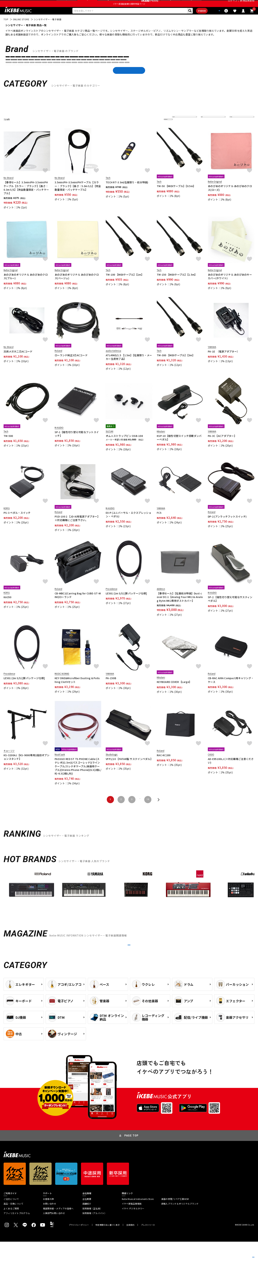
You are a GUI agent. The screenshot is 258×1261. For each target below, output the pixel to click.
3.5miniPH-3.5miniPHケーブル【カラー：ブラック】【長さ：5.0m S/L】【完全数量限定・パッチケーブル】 (78, 196)
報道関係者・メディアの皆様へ (58, 1227)
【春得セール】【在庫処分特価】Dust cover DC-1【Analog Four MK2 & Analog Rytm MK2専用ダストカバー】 (180, 607)
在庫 (206, 129)
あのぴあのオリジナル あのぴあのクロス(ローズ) (230, 198)
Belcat (138, 71)
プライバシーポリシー (79, 1244)
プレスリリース (148, 1244)
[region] (129, 901)
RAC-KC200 (164, 765)
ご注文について (11, 1218)
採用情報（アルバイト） (94, 1232)
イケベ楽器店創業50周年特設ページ (129, 11)
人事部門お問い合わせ (54, 1232)
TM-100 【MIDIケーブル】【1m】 (125, 285)
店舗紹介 (86, 1223)
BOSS (150, 71)
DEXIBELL (234, 71)
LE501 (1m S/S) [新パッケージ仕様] (126, 603)
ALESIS (20, 71)
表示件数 (236, 129)
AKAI (9, 71)
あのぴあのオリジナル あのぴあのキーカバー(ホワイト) (230, 286)
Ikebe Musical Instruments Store (138, 1218)
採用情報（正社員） (92, 1227)
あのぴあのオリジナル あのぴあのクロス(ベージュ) (77, 286)
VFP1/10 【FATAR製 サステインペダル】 (129, 769)
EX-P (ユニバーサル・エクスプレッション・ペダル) (128, 524)
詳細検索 (190, 19)
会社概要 (86, 1218)
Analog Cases (36, 71)
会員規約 (130, 1244)
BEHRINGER (125, 71)
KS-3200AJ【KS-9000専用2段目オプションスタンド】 (26, 767)
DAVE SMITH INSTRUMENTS (193, 71)
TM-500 (8, 446)
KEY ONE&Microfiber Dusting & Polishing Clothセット (77, 690)
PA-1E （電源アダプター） (223, 361)
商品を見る (238, 1253)
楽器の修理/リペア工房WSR (175, 1218)
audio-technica (106, 71)
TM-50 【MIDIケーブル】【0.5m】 (176, 196)
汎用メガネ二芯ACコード (18, 361)
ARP (50, 71)
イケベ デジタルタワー (133, 1227)
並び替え (179, 129)
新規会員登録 (247, 4)
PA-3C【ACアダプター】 (222, 446)
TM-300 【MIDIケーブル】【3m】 (176, 365)
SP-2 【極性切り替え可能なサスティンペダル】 (230, 609)
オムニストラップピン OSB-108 (124, 446)
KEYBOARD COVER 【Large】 (174, 692)
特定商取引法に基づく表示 (107, 1244)
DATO (172, 71)
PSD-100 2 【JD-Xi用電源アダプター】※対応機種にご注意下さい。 (77, 528)
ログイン (232, 4)
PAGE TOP (131, 1154)
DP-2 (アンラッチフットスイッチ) (227, 526)
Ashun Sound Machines (80, 71)
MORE (129, 959)
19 (148, 809)
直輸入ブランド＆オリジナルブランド (180, 1223)
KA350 (7, 607)
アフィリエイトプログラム (17, 1232)
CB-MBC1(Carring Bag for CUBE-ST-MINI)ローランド (78, 605)
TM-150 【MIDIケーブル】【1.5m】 (177, 285)
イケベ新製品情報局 (132, 1223)
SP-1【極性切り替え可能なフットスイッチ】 (77, 443)
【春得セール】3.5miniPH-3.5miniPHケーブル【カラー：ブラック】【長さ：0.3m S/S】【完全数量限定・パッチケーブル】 (26, 198)
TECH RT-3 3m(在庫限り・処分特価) (127, 192)
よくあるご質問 (11, 1227)
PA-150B (111, 688)
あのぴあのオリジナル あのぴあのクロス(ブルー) (26, 286)
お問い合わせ (49, 1223)
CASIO (160, 71)
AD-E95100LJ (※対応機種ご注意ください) (231, 770)
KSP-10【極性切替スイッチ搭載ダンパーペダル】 (179, 447)
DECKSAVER (218, 71)
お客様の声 (48, 1218)
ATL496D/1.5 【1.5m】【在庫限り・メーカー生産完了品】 (129, 367)
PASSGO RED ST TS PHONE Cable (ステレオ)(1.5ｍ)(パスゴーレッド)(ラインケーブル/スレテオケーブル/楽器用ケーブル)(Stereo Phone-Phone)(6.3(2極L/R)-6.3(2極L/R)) (78, 776)
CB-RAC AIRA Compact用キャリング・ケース (231, 690)
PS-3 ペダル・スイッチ (17, 523)
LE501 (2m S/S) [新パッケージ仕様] (24, 688)
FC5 (159, 523)
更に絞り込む (152, 129)
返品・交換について (13, 1223)
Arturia (60, 71)
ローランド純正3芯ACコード (71, 365)
